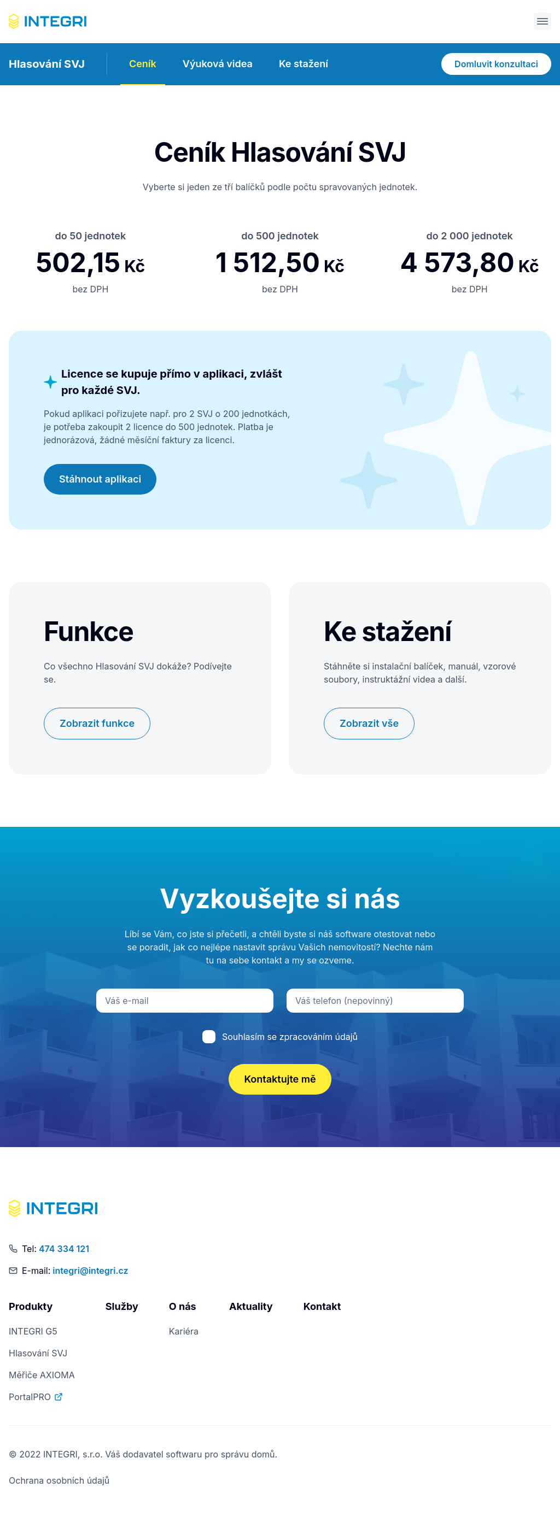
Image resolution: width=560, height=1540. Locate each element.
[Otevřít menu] (542, 22)
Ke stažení (303, 64)
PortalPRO (36, 1397)
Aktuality (251, 1307)
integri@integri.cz (90, 1271)
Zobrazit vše (369, 724)
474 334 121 (64, 1249)
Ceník (142, 64)
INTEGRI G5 (33, 1331)
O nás (182, 1307)
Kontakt (322, 1307)
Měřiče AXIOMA (42, 1375)
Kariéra (184, 1331)
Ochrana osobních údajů (59, 1481)
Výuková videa (218, 64)
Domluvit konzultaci (496, 65)
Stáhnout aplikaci (100, 479)
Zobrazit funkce (97, 724)
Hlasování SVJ (47, 65)
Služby (122, 1307)
